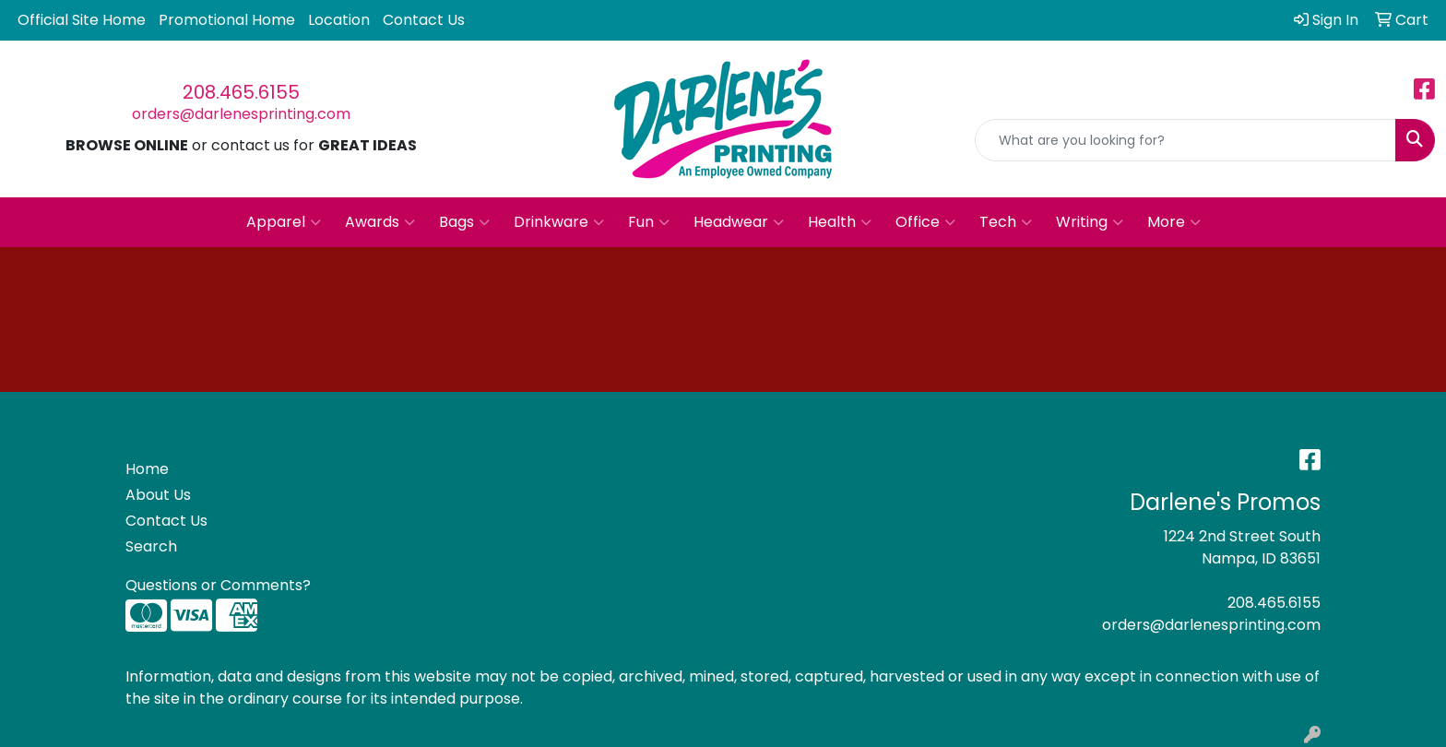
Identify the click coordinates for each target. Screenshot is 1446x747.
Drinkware (559, 222)
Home (147, 469)
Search (151, 546)
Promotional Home (227, 19)
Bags (464, 222)
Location (339, 19)
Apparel (283, 222)
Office (925, 222)
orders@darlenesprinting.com (241, 114)
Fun (649, 222)
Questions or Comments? (218, 585)
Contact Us (424, 19)
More (1174, 222)
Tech (1005, 222)
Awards (380, 222)
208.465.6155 (241, 92)
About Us (158, 494)
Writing (1089, 222)
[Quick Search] (1185, 140)
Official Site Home (82, 19)
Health (839, 222)
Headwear (738, 222)
